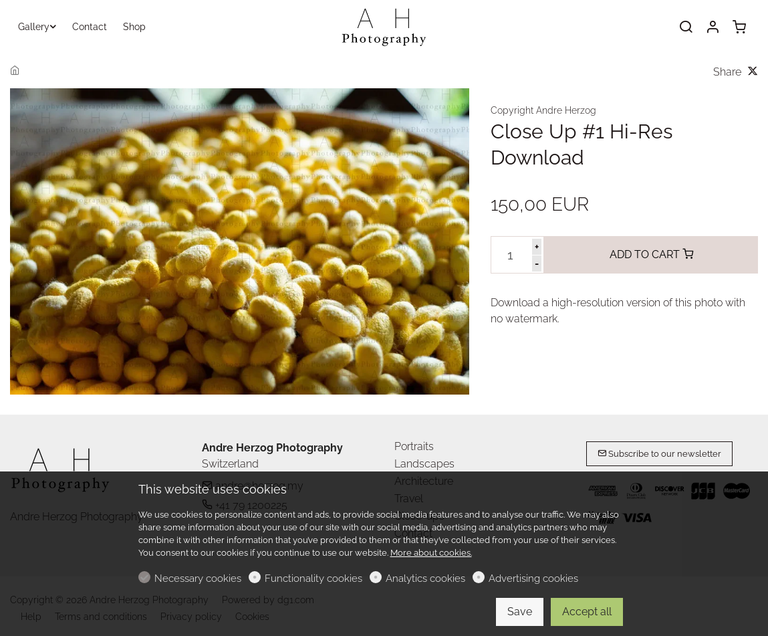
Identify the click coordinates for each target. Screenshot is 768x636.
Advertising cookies (533, 578)
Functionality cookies (313, 578)
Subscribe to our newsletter (659, 454)
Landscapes (424, 463)
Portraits (414, 446)
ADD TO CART (651, 254)
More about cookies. (431, 553)
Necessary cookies (197, 578)
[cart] (739, 27)
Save (519, 611)
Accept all (587, 611)
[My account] (712, 27)
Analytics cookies (425, 578)
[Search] (685, 27)
